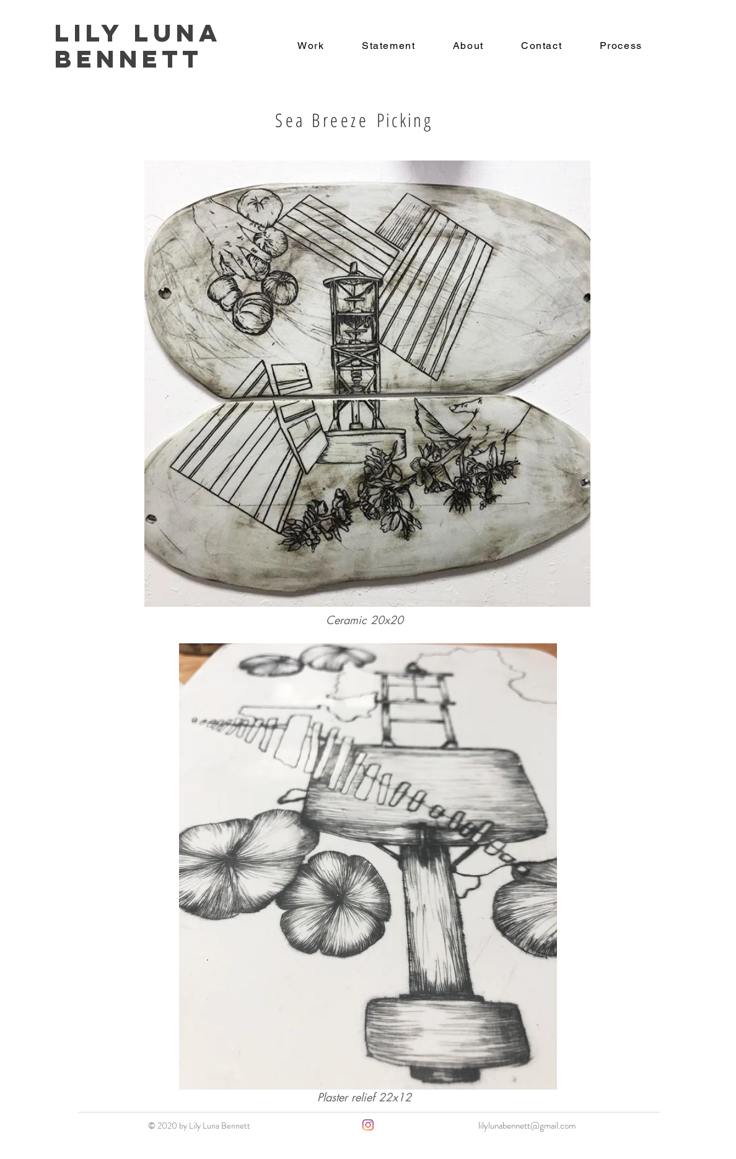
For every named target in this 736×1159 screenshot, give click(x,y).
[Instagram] (368, 1124)
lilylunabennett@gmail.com (527, 1125)
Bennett (129, 58)
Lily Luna (144, 32)
